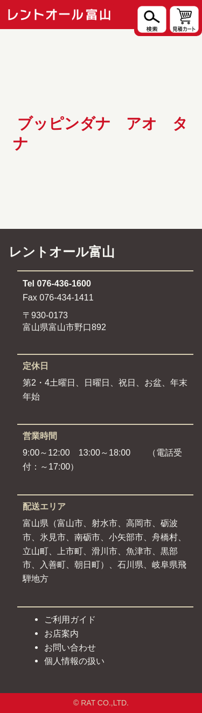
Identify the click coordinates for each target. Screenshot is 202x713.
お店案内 (61, 633)
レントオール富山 (62, 251)
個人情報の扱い (74, 661)
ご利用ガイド (70, 619)
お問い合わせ (70, 647)
